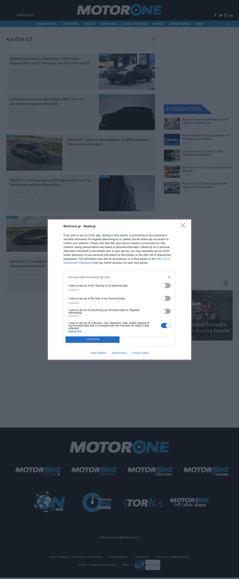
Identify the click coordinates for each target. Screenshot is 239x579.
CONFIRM (93, 339)
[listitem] (119, 277)
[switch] (166, 285)
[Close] (184, 226)
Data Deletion (98, 352)
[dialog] (119, 289)
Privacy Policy (140, 352)
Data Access (119, 352)
